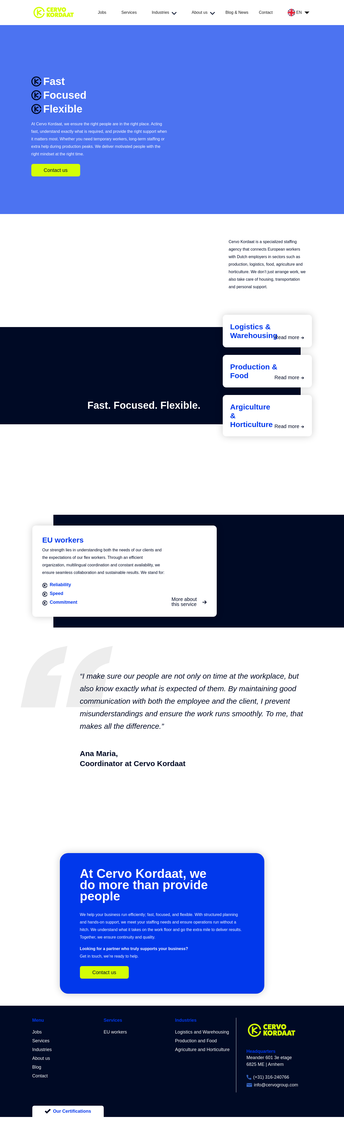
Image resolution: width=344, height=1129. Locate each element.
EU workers (115, 1032)
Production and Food (196, 1040)
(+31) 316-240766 (271, 1077)
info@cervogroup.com (276, 1084)
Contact (40, 1075)
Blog (36, 1067)
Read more (289, 337)
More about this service (189, 602)
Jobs (37, 1032)
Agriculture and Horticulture (202, 1049)
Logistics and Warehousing (202, 1032)
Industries (42, 1049)
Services (41, 1040)
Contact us (56, 170)
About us (41, 1058)
